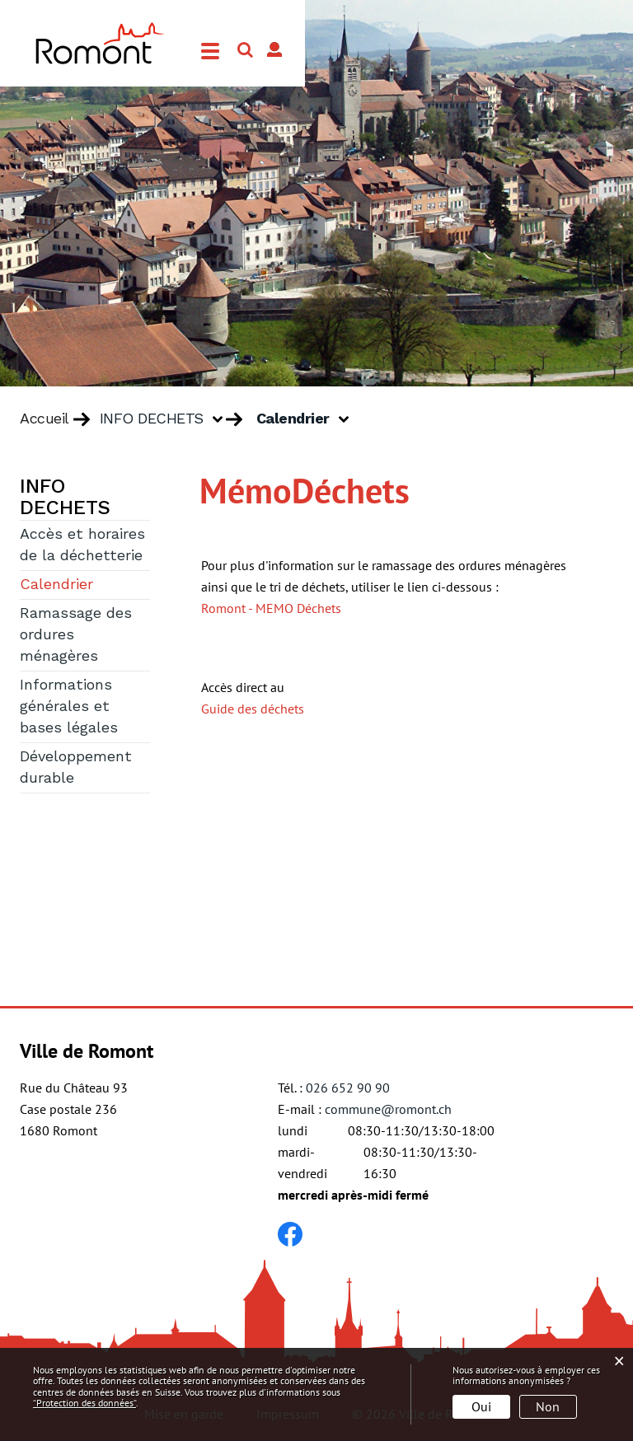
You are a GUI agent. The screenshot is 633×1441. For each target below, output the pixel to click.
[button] (167, 419)
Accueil (44, 419)
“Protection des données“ (84, 1403)
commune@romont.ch (388, 1109)
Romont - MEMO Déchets (271, 608)
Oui (481, 1406)
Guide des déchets (252, 708)
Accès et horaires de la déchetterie (82, 545)
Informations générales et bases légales (69, 707)
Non (548, 1406)
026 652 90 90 (348, 1087)
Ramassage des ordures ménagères (76, 635)
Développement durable (76, 768)
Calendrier (85, 583)
